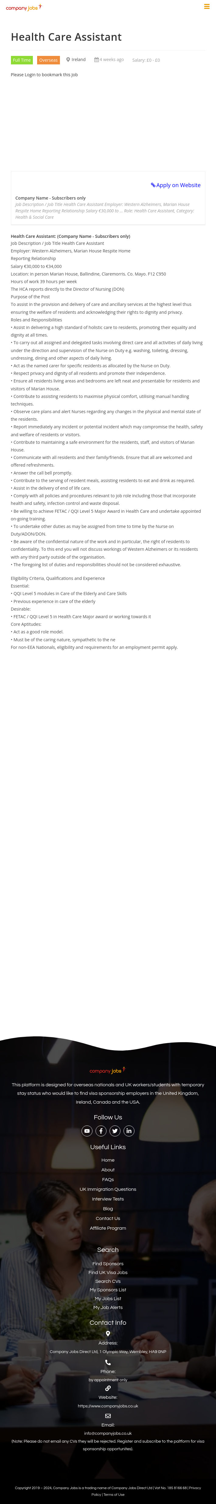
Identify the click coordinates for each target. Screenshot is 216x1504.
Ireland (79, 59)
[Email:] (108, 1416)
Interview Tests (108, 1199)
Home (108, 1160)
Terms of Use (113, 1495)
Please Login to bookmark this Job (44, 74)
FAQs (108, 1179)
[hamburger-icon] (206, 7)
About (107, 1169)
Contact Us (108, 1218)
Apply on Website (178, 185)
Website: (108, 1397)
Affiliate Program (108, 1228)
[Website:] (108, 1388)
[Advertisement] (108, 120)
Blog (108, 1208)
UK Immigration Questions (108, 1189)
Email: (108, 1425)
